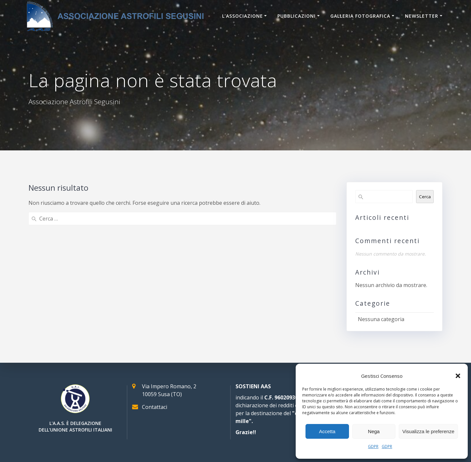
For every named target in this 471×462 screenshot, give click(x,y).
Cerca (425, 197)
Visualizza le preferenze (428, 431)
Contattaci (154, 407)
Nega (374, 431)
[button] (458, 376)
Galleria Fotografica (360, 16)
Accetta (327, 431)
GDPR (373, 446)
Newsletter (421, 16)
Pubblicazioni (296, 16)
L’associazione (242, 16)
